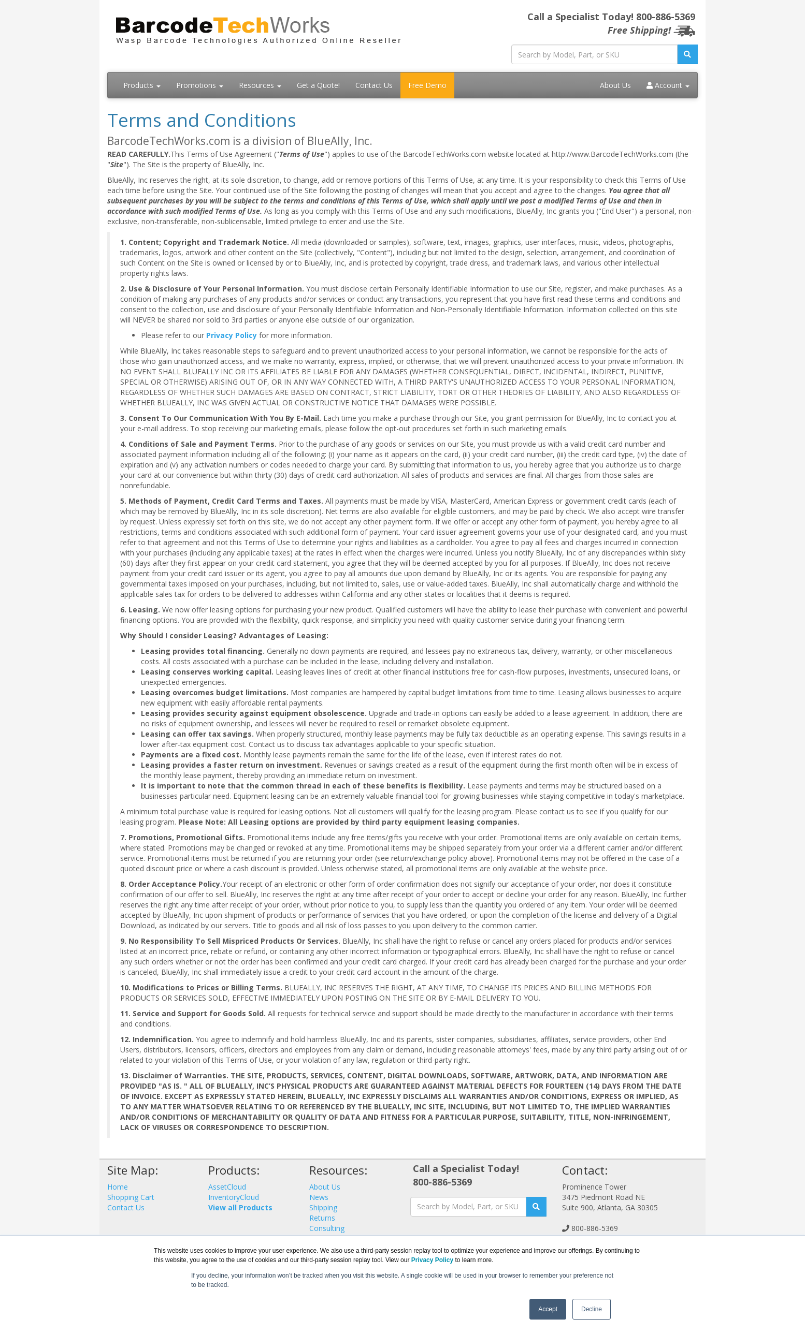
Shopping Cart (130, 1197)
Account (667, 85)
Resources (260, 85)
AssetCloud (227, 1187)
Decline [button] (591, 1309)
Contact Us (374, 85)
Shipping (323, 1207)
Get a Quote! (318, 85)
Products (142, 85)
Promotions (199, 85)
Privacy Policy (231, 335)
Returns (322, 1218)
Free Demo (427, 85)
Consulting (326, 1228)
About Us (615, 85)
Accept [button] (547, 1309)
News (318, 1197)
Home (117, 1187)
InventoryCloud (233, 1197)
